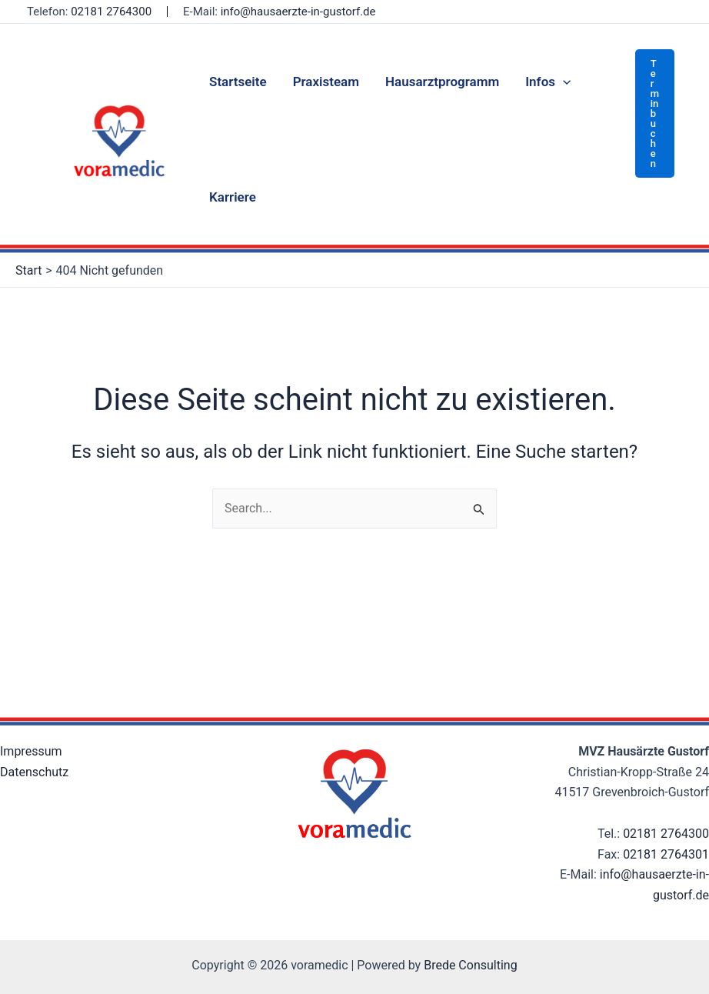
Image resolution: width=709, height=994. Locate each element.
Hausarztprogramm (442, 81)
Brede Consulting (471, 965)
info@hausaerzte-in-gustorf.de (298, 11)
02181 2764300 (111, 11)
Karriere (232, 197)
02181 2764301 (666, 854)
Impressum (31, 751)
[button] (654, 113)
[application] (563, 81)
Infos (548, 81)
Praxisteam (326, 81)
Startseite (238, 81)
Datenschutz (34, 772)
